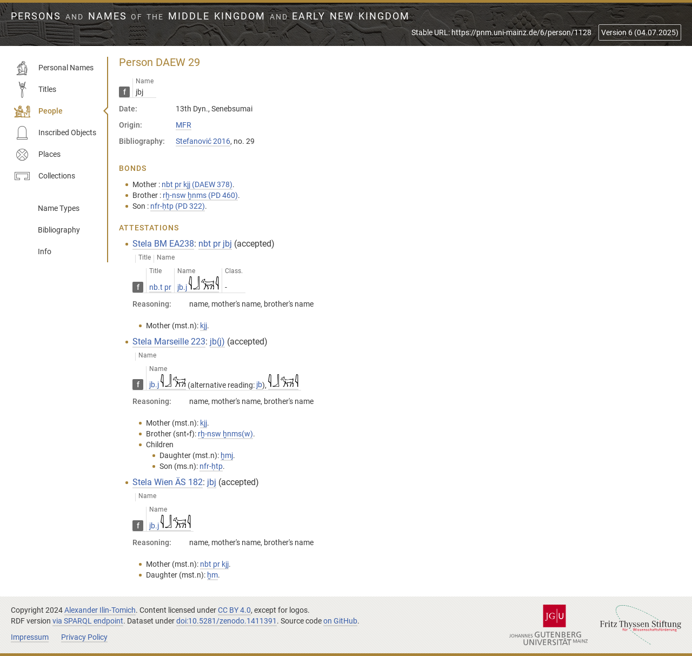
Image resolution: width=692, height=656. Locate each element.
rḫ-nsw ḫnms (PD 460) (200, 195)
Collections (44, 176)
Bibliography (59, 230)
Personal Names (54, 68)
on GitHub (340, 621)
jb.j (198, 287)
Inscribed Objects (55, 133)
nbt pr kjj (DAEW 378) (197, 184)
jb (259, 384)
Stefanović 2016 (203, 141)
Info (44, 251)
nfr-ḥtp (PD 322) (177, 206)
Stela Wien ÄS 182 (167, 482)
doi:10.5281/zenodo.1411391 (226, 621)
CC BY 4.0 (234, 610)
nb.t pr (160, 287)
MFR (183, 125)
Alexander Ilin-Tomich (100, 610)
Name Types (58, 208)
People (38, 111)
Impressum (30, 637)
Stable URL (501, 32)
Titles (35, 90)
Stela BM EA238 (163, 243)
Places (37, 155)
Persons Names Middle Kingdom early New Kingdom (210, 16)
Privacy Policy (84, 637)
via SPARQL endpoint (87, 621)
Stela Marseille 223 (168, 341)
